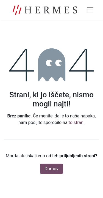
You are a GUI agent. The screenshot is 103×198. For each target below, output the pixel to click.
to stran (76, 122)
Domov (51, 168)
